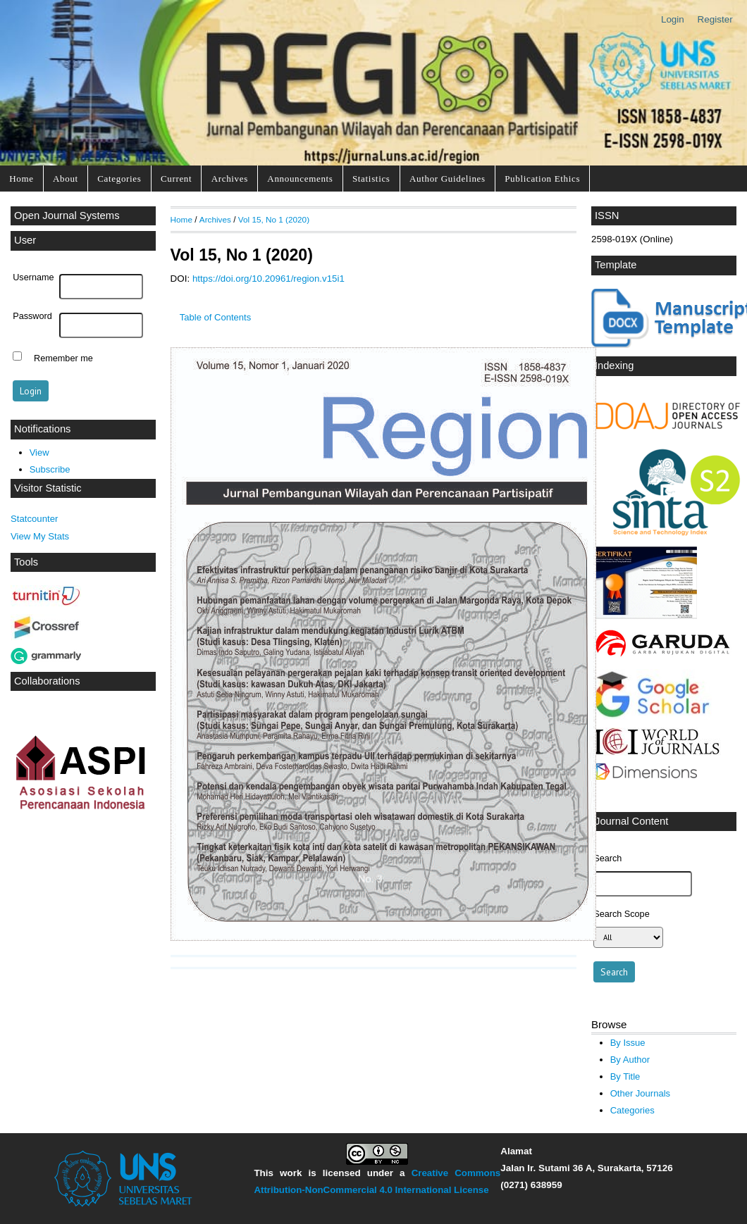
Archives (229, 178)
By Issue (628, 1042)
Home (21, 178)
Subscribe (50, 469)
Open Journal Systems (67, 215)
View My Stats (40, 536)
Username (33, 277)
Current (176, 178)
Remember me (63, 358)
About (65, 178)
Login (672, 19)
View (39, 452)
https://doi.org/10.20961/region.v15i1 (268, 278)
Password (32, 316)
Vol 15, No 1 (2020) (273, 219)
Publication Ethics (542, 178)
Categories (119, 178)
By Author (630, 1059)
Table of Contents (215, 317)
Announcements (300, 178)
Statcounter (34, 518)
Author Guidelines (447, 178)
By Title (625, 1076)
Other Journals (640, 1093)
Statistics (371, 178)
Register (715, 19)
